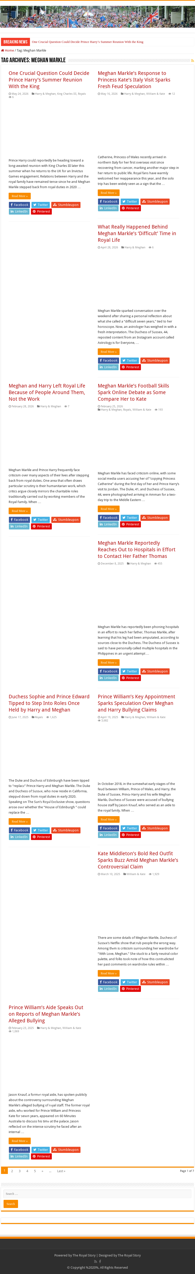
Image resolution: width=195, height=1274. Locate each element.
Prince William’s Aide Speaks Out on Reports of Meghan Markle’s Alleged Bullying (46, 1014)
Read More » (20, 196)
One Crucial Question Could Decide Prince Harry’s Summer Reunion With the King (87, 42)
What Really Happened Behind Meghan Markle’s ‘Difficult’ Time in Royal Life (137, 233)
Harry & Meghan (45, 93)
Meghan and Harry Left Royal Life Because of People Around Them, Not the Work (47, 392)
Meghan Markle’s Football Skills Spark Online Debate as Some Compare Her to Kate (133, 392)
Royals (82, 93)
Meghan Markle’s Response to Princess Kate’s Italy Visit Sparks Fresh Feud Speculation (134, 79)
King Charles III (66, 93)
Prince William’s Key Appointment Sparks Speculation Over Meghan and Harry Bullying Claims (136, 703)
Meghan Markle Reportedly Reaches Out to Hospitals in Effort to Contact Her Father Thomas (136, 549)
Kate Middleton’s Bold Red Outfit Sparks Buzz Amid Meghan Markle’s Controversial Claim (138, 860)
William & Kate (155, 93)
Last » (61, 1171)
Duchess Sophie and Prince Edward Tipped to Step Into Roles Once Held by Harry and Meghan (49, 703)
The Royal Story (84, 1255)
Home (7, 50)
